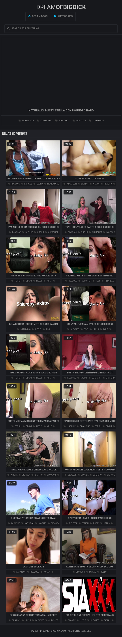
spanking (24, 329)
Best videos (38, 16)
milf (48, 281)
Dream (61, 7)
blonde (27, 232)
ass (46, 329)
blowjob (26, 120)
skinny (83, 184)
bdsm (27, 281)
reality (106, 184)
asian (94, 184)
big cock (62, 120)
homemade (51, 184)
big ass (26, 184)
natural (27, 523)
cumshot (45, 120)
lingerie (69, 426)
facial (82, 378)
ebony (38, 184)
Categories (63, 16)
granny (14, 620)
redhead (108, 281)
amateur (70, 184)
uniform (96, 120)
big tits (79, 120)
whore (12, 475)
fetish (16, 281)
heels (37, 281)
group (39, 232)
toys (96, 281)
